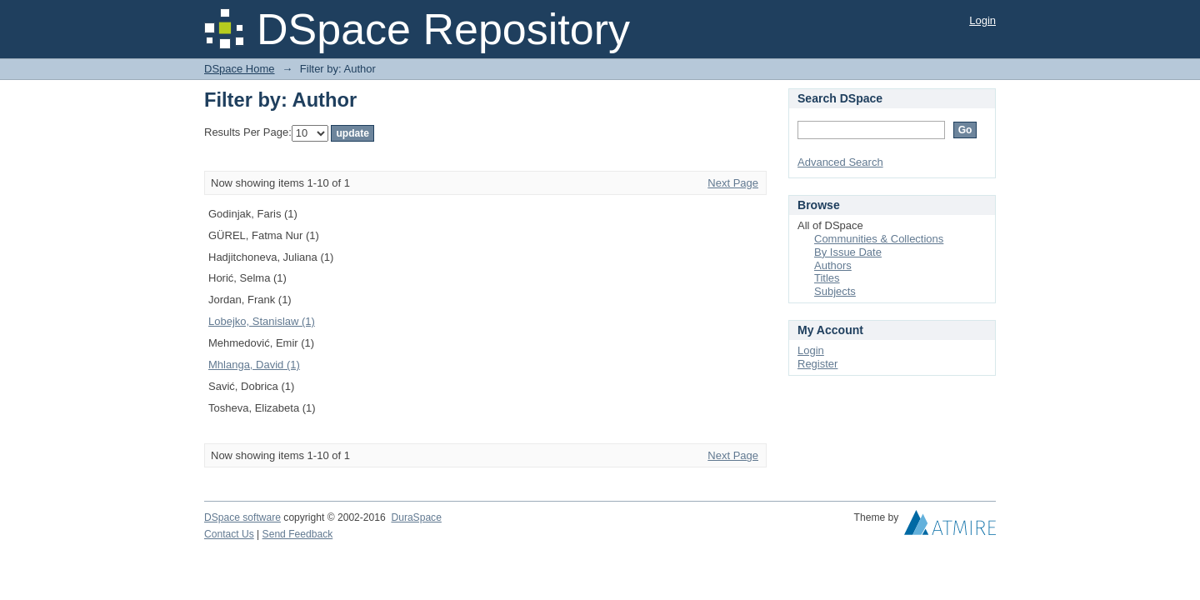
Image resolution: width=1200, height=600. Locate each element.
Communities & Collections (878, 238)
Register (818, 364)
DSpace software (242, 517)
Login (982, 20)
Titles (827, 278)
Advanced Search (840, 162)
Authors (833, 265)
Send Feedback (297, 534)
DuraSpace (416, 517)
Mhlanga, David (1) (254, 364)
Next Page (733, 183)
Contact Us (229, 534)
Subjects (835, 291)
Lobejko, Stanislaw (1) (261, 321)
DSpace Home (239, 68)
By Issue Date (848, 252)
